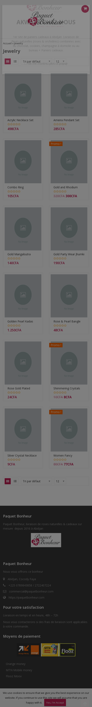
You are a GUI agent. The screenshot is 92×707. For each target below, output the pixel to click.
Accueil (7, 43)
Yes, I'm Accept (55, 702)
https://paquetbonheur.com (26, 597)
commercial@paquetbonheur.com (31, 591)
